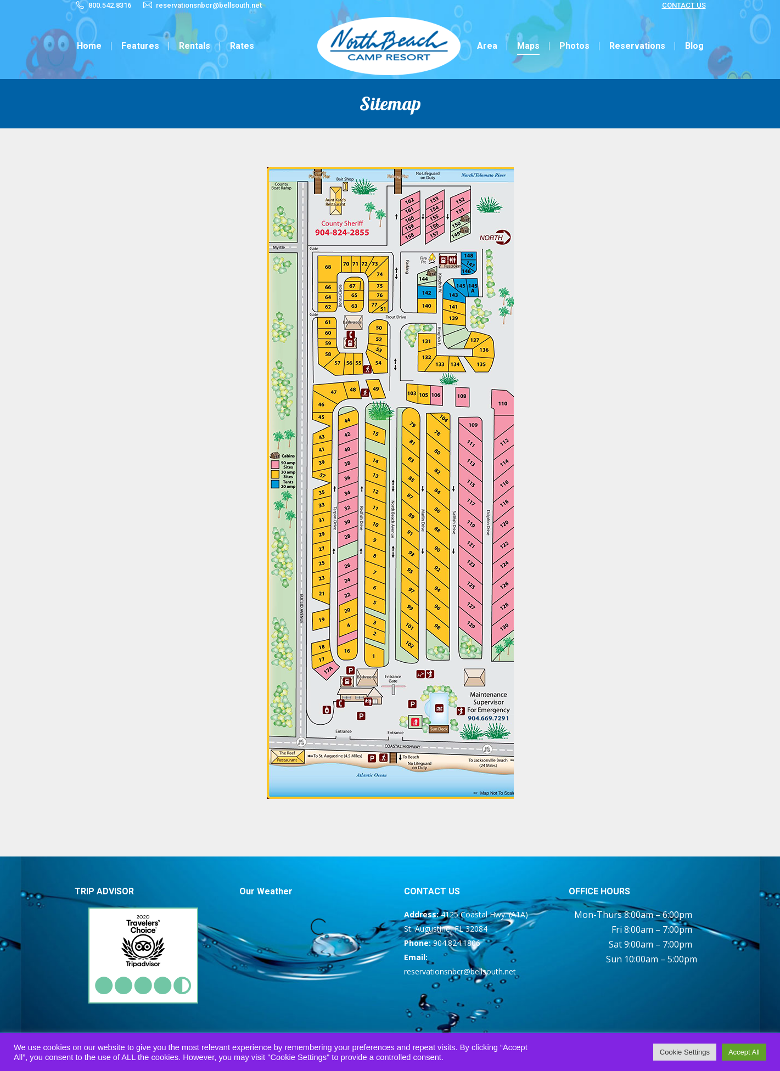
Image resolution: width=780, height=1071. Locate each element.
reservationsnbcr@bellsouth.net (209, 5)
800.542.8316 (109, 5)
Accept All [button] (744, 1052)
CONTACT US (684, 5)
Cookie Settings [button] (685, 1052)
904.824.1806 (456, 943)
